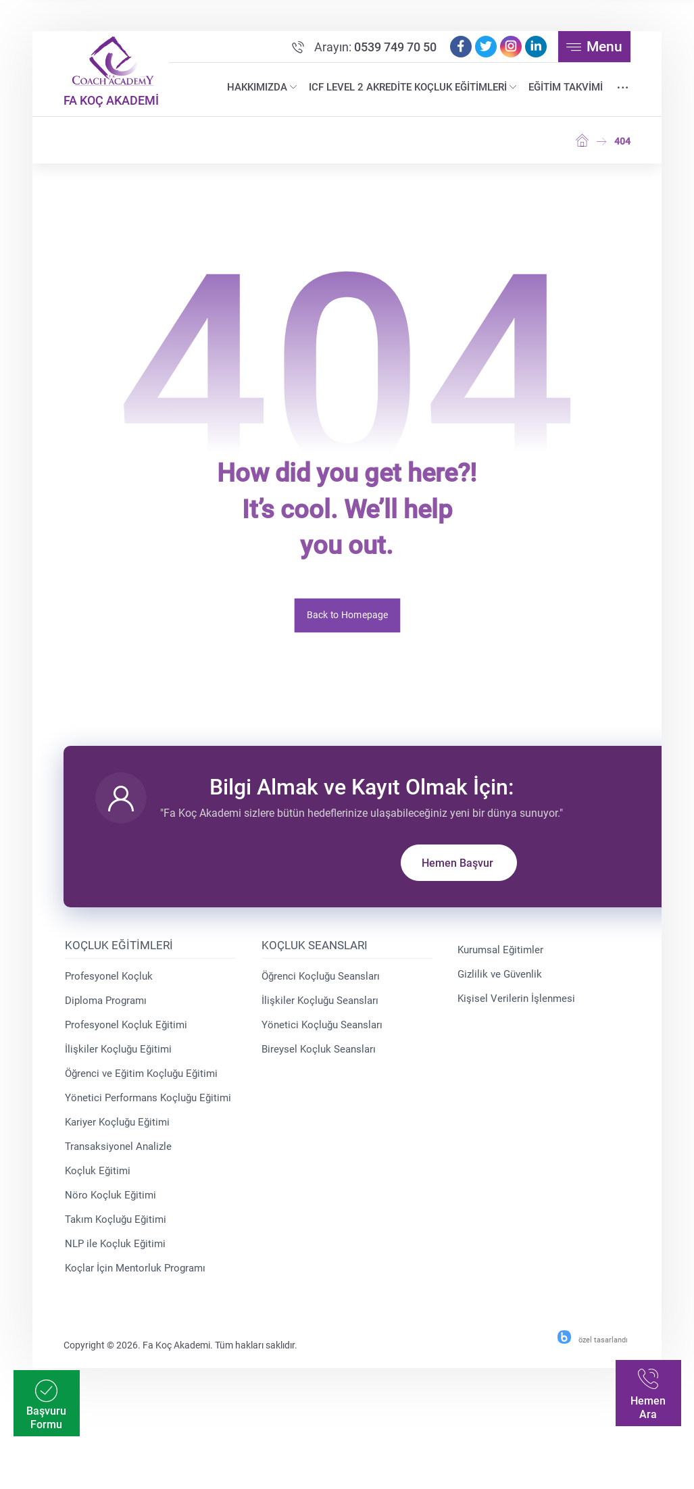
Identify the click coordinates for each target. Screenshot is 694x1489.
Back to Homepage (347, 618)
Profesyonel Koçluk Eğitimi (129, 1034)
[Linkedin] (533, 49)
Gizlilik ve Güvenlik (499, 983)
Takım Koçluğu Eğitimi (118, 1228)
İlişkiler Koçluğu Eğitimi (121, 1058)
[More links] (620, 90)
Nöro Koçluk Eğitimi (113, 1204)
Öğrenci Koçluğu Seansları (321, 985)
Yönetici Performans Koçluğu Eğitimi (151, 1107)
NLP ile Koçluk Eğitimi (118, 1252)
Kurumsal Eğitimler (500, 959)
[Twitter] (483, 49)
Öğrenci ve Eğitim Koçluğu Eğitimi (144, 1082)
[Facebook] (458, 49)
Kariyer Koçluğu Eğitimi (120, 1131)
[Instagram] (508, 49)
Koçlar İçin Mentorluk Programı (138, 1277)
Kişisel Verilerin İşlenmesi (515, 1007)
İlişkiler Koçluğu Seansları (320, 1009)
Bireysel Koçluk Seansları (319, 1058)
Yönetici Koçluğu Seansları (322, 1034)
